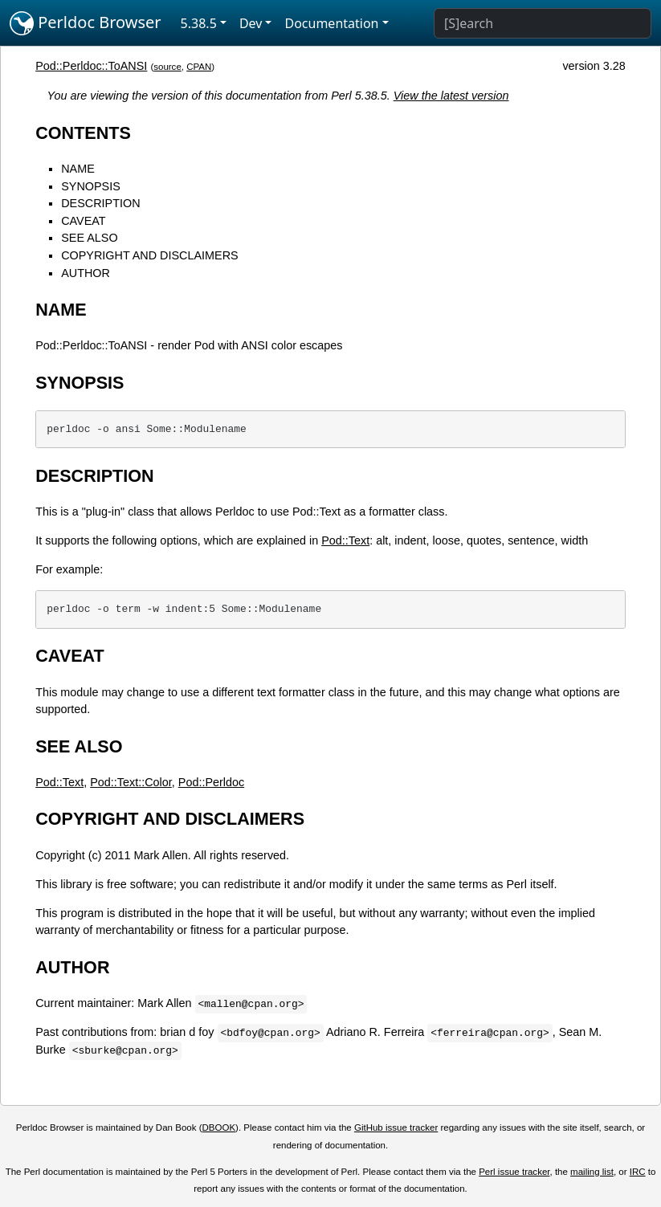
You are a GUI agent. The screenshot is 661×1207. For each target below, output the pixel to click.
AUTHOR (85, 273)
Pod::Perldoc (211, 782)
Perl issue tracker (514, 1171)
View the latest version (451, 95)
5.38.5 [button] (199, 23)
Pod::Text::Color (131, 782)
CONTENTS (83, 133)
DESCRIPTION (100, 203)
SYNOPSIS (90, 186)
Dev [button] (251, 23)
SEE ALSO (89, 237)
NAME (78, 168)
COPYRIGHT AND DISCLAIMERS (149, 255)
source (167, 66)
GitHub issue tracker (396, 1127)
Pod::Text (345, 540)
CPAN (198, 66)
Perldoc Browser (85, 23)
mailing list (592, 1171)
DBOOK (218, 1127)
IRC (638, 1171)
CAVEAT (83, 220)
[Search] (542, 23)
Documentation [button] (331, 23)
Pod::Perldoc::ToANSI (91, 65)
